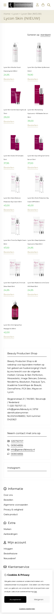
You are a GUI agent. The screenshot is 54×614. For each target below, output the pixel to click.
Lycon (15, 14)
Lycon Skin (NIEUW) (31, 14)
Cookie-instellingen (27, 609)
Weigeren (38, 599)
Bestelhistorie (10, 553)
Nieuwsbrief (10, 558)
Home (7, 14)
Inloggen (8, 548)
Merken (7, 529)
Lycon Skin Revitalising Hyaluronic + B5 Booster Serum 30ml (38, 113)
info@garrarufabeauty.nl (23, 449)
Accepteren (15, 599)
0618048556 (17, 445)
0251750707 (17, 441)
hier (35, 591)
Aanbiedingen (11, 534)
